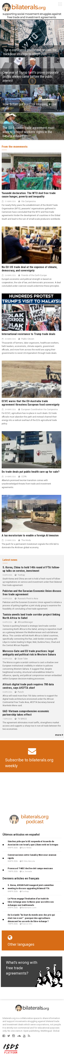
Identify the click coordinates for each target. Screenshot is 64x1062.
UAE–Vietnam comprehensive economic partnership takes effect (26, 713)
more (59, 735)
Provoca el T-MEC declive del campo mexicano (30, 868)
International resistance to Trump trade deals (28, 334)
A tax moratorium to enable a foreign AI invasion (30, 535)
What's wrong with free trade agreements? (21, 967)
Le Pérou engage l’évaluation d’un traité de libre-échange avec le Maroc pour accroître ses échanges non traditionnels (31, 901)
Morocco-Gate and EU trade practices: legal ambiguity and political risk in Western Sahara (29, 652)
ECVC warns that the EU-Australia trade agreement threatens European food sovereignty (30, 403)
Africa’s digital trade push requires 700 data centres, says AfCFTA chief (28, 686)
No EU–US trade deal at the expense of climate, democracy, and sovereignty (29, 268)
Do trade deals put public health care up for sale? (30, 471)
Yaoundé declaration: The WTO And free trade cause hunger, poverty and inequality (29, 194)
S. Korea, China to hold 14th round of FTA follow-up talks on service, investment (31, 569)
